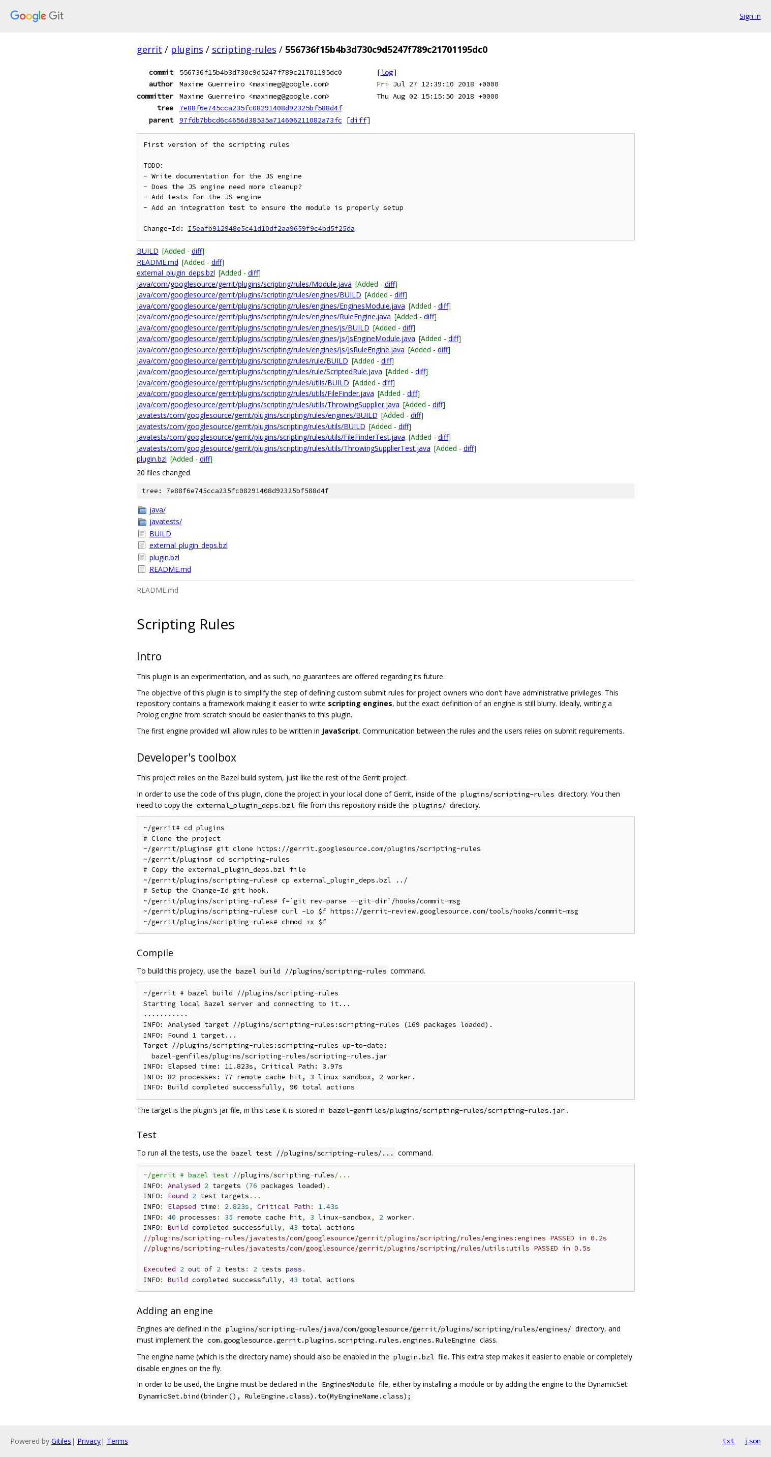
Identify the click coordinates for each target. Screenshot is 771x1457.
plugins (187, 49)
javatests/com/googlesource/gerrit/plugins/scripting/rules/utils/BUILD (251, 426)
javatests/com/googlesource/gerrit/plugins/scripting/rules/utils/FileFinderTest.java (271, 437)
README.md (157, 262)
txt (728, 1440)
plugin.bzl (152, 459)
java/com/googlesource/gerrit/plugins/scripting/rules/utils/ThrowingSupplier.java (268, 404)
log (387, 72)
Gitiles (61, 1441)
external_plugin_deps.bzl (176, 273)
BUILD (148, 251)
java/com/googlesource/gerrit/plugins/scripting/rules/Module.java (244, 284)
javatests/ (165, 521)
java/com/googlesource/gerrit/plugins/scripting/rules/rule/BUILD (242, 361)
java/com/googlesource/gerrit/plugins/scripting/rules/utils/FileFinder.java (255, 393)
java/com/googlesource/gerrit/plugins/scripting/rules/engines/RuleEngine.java (264, 316)
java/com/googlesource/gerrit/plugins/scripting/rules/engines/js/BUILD (253, 327)
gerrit (149, 49)
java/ (157, 509)
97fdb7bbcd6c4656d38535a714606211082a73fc (260, 120)
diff (358, 120)
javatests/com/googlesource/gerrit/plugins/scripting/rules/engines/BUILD (257, 415)
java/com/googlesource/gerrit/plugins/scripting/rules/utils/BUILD (243, 382)
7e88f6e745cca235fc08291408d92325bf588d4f (260, 107)
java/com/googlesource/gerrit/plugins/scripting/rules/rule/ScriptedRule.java (259, 371)
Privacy (89, 1441)
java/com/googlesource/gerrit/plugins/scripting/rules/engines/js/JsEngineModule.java (276, 338)
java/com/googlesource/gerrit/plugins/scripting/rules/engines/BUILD (249, 294)
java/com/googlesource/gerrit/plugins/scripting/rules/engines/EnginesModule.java (271, 306)
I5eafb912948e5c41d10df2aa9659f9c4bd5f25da (271, 228)
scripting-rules (244, 49)
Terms (117, 1441)
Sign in (750, 16)
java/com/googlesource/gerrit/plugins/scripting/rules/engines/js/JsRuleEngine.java (271, 349)
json (753, 1440)
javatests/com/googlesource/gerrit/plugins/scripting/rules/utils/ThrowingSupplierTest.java (283, 448)
